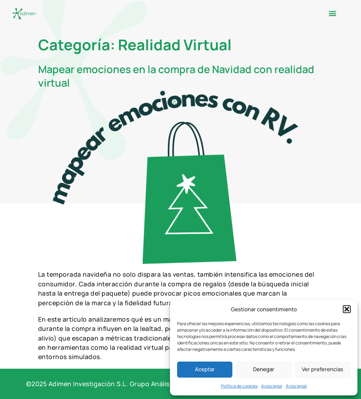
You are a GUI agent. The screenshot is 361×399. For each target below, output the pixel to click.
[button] (346, 309)
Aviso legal (271, 386)
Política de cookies (239, 386)
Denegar (263, 369)
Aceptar (205, 369)
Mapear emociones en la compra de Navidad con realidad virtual (176, 75)
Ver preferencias (322, 369)
